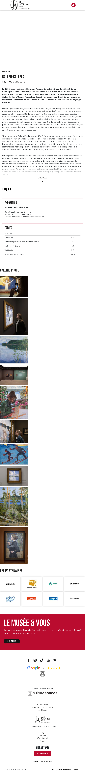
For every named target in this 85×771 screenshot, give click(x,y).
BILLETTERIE (73, 5)
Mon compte (44, 753)
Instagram (35, 660)
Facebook (28, 660)
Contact (42, 736)
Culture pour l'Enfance (42, 707)
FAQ (42, 733)
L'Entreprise (42, 705)
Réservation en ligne (42, 761)
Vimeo (55, 660)
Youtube (48, 660)
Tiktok (41, 660)
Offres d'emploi (42, 738)
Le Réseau (42, 710)
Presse (42, 741)
